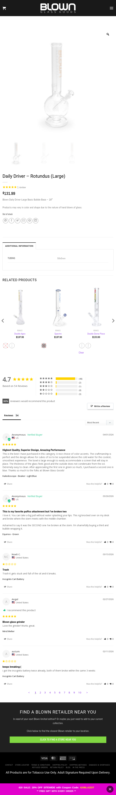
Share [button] (8, 484)
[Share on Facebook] (11, 220)
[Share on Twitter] (17, 220)
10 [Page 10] (79, 693)
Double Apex (19, 333)
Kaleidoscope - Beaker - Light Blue (20, 476)
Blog (68, 768)
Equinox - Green (11, 534)
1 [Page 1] (35, 693)
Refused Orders (40, 768)
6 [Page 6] (59, 693)
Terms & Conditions (40, 765)
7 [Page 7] (64, 693)
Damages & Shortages (99, 765)
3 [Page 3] (45, 693)
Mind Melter (9, 631)
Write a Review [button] (102, 406)
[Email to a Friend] (23, 220)
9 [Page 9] (74, 693)
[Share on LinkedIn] (35, 220)
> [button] (87, 693)
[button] (4, 8)
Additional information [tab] (19, 246)
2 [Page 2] (40, 693)
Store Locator (22, 765)
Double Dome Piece (96, 333)
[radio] (5, 345)
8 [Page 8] (69, 693)
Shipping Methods (78, 765)
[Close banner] (109, 789)
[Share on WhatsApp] (5, 220)
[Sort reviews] (99, 423)
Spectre (58, 333)
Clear (81, 352)
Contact (9, 765)
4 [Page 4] (50, 693)
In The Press (79, 768)
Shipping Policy (59, 765)
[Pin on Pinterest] (29, 220)
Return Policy (57, 768)
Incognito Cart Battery (13, 579)
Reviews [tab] (8, 415)
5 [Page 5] (55, 693)
